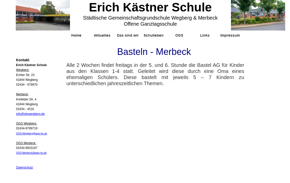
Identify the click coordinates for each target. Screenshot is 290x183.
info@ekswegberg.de (30, 114)
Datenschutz (24, 167)
